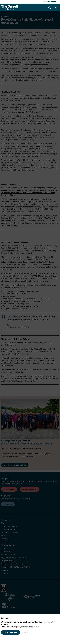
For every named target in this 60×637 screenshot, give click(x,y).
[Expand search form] (49, 7)
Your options (25, 632)
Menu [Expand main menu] (57, 7)
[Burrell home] (9, 7)
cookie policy (35, 627)
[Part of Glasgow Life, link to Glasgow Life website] (51, 2)
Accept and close (10, 632)
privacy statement (22, 627)
